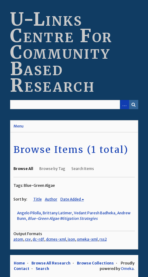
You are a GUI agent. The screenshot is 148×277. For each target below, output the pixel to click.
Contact (21, 268)
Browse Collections (95, 263)
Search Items (82, 168)
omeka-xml (87, 239)
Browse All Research (50, 263)
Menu (18, 126)
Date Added (70, 199)
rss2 (103, 239)
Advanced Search (124, 104)
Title (37, 199)
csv (28, 239)
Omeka (127, 268)
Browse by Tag (52, 168)
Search (133, 104)
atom (18, 239)
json (71, 239)
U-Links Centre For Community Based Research (61, 52)
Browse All (23, 168)
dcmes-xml (56, 239)
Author (51, 199)
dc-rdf (38, 239)
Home (19, 263)
